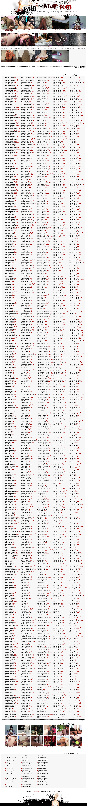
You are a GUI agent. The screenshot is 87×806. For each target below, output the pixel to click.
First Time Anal (26, 655)
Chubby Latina (25, 244)
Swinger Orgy (73, 383)
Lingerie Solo (41, 695)
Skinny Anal (72, 197)
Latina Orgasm (41, 553)
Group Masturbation (43, 189)
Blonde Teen (8, 692)
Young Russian (73, 710)
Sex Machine (72, 139)
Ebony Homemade (25, 528)
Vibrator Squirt (74, 576)
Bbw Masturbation (10, 418)
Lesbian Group (41, 611)
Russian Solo (73, 98)
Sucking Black (73, 365)
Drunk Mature (25, 498)
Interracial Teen (42, 386)
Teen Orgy (72, 459)
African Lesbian (10, 91)
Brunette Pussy (25, 147)
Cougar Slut (24, 326)
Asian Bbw (8, 297)
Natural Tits (57, 327)
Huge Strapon (41, 338)
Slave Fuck (72, 230)
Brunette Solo (25, 150)
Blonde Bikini (9, 649)
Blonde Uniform (9, 694)
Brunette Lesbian (26, 138)
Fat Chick (24, 592)
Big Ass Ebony (9, 495)
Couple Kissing (25, 334)
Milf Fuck (56, 221)
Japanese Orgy (41, 463)
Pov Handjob (56, 515)
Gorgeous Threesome (43, 157)
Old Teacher (56, 378)
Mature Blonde (57, 90)
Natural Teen (57, 326)
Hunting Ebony (42, 765)
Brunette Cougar (26, 125)
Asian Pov (8, 350)
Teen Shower (72, 472)
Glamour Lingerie (42, 139)
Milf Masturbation (58, 228)
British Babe (25, 88)
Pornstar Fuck (57, 495)
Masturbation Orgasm (43, 714)
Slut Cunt (72, 240)
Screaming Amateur (74, 112)
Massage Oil (40, 708)
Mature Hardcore (58, 127)
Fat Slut (23, 604)
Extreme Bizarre (26, 561)
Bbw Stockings (9, 436)
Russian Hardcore (74, 79)
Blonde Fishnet (9, 663)
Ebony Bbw (24, 510)
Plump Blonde (57, 467)
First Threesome (26, 654)
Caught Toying (25, 205)
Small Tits (72, 246)
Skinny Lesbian (73, 214)
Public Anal (56, 553)
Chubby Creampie (26, 241)
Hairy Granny (41, 209)
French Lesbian (25, 697)
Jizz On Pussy (41, 491)
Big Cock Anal (9, 515)
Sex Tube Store (27, 768)
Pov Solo (55, 523)
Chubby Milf (24, 249)
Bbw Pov (7, 429)
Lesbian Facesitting (43, 598)
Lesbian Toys (41, 679)
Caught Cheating (26, 200)
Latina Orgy (40, 555)
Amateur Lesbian (10, 152)
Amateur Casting (10, 111)
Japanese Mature (42, 455)
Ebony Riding (25, 542)
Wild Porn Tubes (11, 778)
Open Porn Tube (43, 784)
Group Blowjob (41, 185)
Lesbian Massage (42, 620)
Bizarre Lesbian (10, 571)
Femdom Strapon (25, 624)
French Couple (25, 691)
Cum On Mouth (25, 380)
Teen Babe (72, 405)
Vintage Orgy (73, 603)
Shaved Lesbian (73, 170)
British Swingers (26, 104)
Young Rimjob (73, 708)
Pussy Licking (57, 581)
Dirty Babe (24, 455)
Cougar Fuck (24, 322)
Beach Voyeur (9, 455)
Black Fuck (8, 595)
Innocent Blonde (42, 348)
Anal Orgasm (8, 256)
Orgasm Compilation (59, 389)
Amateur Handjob (10, 146)
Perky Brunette (57, 447)
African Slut (9, 93)
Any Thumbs (9, 786)
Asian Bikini (9, 302)
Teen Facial (72, 432)
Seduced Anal (73, 125)
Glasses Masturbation (43, 147)
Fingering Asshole (26, 636)
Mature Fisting (57, 115)
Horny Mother (41, 299)
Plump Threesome (58, 480)
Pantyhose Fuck (57, 428)
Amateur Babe (9, 103)
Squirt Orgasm (73, 316)
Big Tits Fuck (9, 552)
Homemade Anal (41, 257)
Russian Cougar (57, 710)
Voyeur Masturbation (75, 614)
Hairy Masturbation (43, 216)
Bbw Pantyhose (9, 426)
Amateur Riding (9, 170)
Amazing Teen (9, 216)
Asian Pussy (8, 351)
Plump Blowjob (57, 469)
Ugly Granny (72, 541)
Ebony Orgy (24, 541)
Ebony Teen (24, 546)
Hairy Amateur (41, 193)
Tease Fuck (72, 401)
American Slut (9, 232)
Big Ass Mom (8, 503)
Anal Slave (8, 267)
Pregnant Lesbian (58, 536)
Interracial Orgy (42, 381)
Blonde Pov (8, 683)
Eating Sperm (25, 504)
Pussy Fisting (57, 574)
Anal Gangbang (9, 252)
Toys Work (72, 538)
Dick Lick (24, 445)
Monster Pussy (57, 300)
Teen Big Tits (73, 412)
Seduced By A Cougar (75, 127)
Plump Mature (57, 474)
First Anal (24, 643)
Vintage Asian (73, 579)
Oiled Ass (56, 365)
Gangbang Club (25, 718)
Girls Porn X (42, 776)
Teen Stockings (73, 480)
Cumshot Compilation (27, 394)
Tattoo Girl (72, 389)
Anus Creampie (9, 278)
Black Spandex (9, 622)
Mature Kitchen (57, 131)
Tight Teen (72, 525)
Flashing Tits (25, 671)
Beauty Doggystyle (10, 459)
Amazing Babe (9, 200)
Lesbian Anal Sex (42, 577)
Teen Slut (72, 474)
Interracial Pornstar (43, 385)
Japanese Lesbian (42, 450)
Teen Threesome (73, 488)
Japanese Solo (41, 472)
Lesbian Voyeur (41, 683)
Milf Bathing (57, 201)
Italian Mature (41, 402)
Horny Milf (40, 295)
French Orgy (24, 705)
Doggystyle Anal (26, 477)
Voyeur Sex (72, 617)
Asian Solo (8, 356)
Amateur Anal (9, 98)
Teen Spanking (73, 477)
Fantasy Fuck (25, 579)
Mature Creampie (58, 101)
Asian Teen (8, 361)
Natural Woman (57, 329)
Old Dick (55, 367)
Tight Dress (72, 515)
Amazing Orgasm (9, 214)
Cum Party (24, 386)
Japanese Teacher (42, 477)
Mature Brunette (58, 95)
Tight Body (72, 514)
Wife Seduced (73, 652)
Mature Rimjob (57, 160)
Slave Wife (72, 233)
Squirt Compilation (75, 315)
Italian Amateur (42, 389)
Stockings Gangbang (75, 335)
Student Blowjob (74, 350)
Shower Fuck (72, 182)
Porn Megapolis (43, 773)
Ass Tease (8, 373)
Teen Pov (71, 467)
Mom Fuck (55, 275)
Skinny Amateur (73, 195)
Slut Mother (72, 241)
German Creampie (42, 95)
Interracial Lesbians (43, 375)
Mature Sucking (57, 178)
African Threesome (10, 96)
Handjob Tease (41, 228)
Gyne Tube (25, 759)
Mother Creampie (58, 308)
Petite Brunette (58, 453)
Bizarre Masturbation (11, 573)
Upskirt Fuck (73, 565)
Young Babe (72, 687)
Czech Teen (24, 434)
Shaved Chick (73, 162)
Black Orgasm (9, 608)
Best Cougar (8, 475)
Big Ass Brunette (10, 491)
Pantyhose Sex (57, 431)
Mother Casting (57, 307)
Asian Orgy (8, 345)
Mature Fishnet (57, 114)
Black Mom (8, 604)
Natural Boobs (57, 319)
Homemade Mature (42, 267)
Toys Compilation (74, 536)
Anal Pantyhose (9, 260)
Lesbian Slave (41, 657)
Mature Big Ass (57, 84)
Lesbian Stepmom (42, 665)
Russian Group (73, 77)
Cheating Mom (25, 228)
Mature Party (57, 152)
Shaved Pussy (73, 174)
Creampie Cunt (25, 356)
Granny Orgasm (41, 174)
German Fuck (40, 99)
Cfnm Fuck (24, 209)
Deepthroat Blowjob (27, 439)
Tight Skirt (72, 523)
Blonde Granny (9, 668)
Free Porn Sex (42, 781)
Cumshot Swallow (26, 396)
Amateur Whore (9, 193)
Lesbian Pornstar (42, 644)
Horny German (41, 289)
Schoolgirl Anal (74, 107)
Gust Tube (25, 757)
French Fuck (24, 694)
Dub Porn (76, 735)
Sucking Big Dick (74, 364)
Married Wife (41, 705)
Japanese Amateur (42, 413)
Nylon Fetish (57, 345)
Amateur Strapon (10, 179)
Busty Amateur (25, 166)
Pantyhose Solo (57, 432)
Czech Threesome (26, 436)
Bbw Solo (7, 432)
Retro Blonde (57, 657)
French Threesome (26, 710)
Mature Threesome (58, 187)
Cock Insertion (25, 297)
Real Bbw (55, 592)
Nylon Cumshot (57, 342)
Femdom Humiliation (27, 619)
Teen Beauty (72, 410)
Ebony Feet (24, 523)
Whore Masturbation (75, 636)
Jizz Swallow (41, 495)
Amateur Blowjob (10, 107)
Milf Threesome (57, 254)
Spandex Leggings (74, 294)
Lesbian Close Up (42, 590)
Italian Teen (41, 410)
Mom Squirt (56, 286)
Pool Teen (56, 485)
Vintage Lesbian (74, 593)
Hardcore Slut (41, 244)
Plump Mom (56, 477)
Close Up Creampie (26, 284)
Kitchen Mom (40, 517)
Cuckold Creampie (26, 364)
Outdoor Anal (57, 399)
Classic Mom (24, 268)
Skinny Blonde (73, 203)
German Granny (41, 103)
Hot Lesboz (41, 772)
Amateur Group (9, 144)
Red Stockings (57, 620)
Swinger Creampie (74, 381)
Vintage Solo (73, 606)
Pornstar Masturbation (60, 498)
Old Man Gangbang (58, 375)
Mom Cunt (55, 270)
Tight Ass (72, 512)
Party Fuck (56, 436)
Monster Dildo (57, 297)
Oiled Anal (56, 364)
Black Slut (8, 619)
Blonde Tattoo (9, 691)
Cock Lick (24, 299)
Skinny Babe (72, 200)
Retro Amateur (57, 651)
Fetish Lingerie (26, 630)
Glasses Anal (41, 141)
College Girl (25, 310)
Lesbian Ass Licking (43, 579)
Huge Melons (40, 334)
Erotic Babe (24, 549)
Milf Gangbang (57, 222)
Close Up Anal (25, 281)
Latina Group (41, 544)
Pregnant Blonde (58, 530)
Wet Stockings (73, 627)
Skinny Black (73, 201)
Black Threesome (10, 632)
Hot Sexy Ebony (43, 762)
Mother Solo (56, 316)
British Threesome (26, 107)
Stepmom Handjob (74, 327)
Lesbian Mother (41, 628)
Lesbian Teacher (42, 673)
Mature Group (57, 123)
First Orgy (24, 652)
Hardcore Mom (41, 240)
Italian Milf (41, 404)
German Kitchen (41, 104)
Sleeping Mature (74, 235)
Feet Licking (25, 609)
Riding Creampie (58, 686)
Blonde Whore (9, 695)
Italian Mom (40, 405)
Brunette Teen (25, 155)
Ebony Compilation (26, 517)
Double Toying (25, 493)
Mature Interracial (59, 128)
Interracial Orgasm (43, 380)
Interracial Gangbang (43, 372)
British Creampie (26, 91)
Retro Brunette (57, 660)
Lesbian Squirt (41, 663)
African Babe (9, 87)
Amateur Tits (9, 192)
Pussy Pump (56, 585)
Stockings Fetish (74, 332)
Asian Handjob (9, 326)
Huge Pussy (40, 337)
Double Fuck (24, 490)
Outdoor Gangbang (58, 405)
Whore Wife (72, 644)
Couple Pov (24, 337)
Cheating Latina (26, 225)
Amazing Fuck (9, 208)
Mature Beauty (57, 82)
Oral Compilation (58, 380)
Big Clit (7, 510)
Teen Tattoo (72, 487)
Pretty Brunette (58, 544)
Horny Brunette (41, 281)
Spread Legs (72, 308)
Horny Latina (41, 292)
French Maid (24, 698)
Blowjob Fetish (9, 698)
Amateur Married (10, 154)
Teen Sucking (73, 483)
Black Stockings (10, 625)
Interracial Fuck (42, 370)
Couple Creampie (26, 330)
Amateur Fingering (10, 138)
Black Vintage (9, 635)
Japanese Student (42, 475)
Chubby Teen (24, 257)
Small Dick (72, 243)
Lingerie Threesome (43, 698)
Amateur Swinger (10, 185)
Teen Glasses (73, 445)
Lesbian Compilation (43, 592)
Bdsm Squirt (8, 447)
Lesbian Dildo (41, 595)
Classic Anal (25, 260)
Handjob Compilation (43, 225)
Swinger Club (73, 378)
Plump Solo (56, 479)
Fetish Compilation (27, 625)
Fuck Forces (50, 746)
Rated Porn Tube (27, 765)
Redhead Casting (58, 628)
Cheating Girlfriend (27, 221)
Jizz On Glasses (42, 490)
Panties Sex (56, 423)
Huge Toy (39, 342)
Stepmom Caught (73, 322)
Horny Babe (40, 273)
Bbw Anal (7, 397)
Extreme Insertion (26, 568)
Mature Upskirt (57, 192)
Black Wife (8, 638)
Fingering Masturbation (28, 638)
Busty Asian (24, 170)
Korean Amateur (41, 520)
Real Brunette (57, 595)
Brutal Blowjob (25, 162)
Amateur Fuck (9, 141)
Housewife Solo (41, 318)
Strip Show (72, 346)
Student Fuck (73, 351)
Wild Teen (72, 679)
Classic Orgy (25, 270)
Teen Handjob (73, 448)
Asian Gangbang (9, 324)
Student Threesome (74, 356)
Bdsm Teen (8, 448)
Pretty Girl (56, 547)
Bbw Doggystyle (9, 405)
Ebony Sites (42, 760)
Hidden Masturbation (43, 249)
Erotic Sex (24, 553)
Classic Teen (25, 271)
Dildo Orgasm (25, 447)
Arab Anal (8, 281)
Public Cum (56, 557)
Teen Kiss (72, 452)
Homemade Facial (42, 260)
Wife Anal (72, 646)
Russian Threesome (74, 104)
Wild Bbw (71, 660)
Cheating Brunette (26, 216)
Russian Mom (72, 87)
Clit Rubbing (25, 278)
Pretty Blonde (57, 542)
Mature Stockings (58, 174)
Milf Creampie (57, 211)
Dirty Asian (24, 453)
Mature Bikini (57, 88)
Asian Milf (8, 338)
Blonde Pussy (9, 684)
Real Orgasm (56, 611)
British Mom (24, 101)
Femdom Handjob (25, 617)
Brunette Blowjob (26, 120)
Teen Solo (72, 475)
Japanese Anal (41, 415)
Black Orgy (8, 609)
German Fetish (41, 98)
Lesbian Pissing (42, 641)
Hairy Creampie (41, 206)
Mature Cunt (56, 103)
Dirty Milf (24, 466)
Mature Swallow (57, 179)
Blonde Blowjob (9, 651)
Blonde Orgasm (9, 679)
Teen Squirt (72, 479)
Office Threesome (58, 362)
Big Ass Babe (9, 487)
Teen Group (72, 447)
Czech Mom (24, 429)
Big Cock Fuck (9, 523)
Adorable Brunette (10, 80)
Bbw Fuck (7, 410)
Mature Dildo (57, 104)
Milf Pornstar (57, 235)
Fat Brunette (25, 589)
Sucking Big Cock (74, 362)
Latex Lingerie (41, 530)
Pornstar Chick (57, 491)
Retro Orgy (56, 676)
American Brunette (10, 221)
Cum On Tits (24, 383)
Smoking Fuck (73, 259)
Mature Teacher (57, 185)
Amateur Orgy (9, 163)
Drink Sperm (24, 495)
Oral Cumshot (57, 385)
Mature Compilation (59, 99)
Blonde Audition (10, 643)
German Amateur (41, 80)
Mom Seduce (56, 281)
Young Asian (72, 686)
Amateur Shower (9, 173)
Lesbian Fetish (41, 603)
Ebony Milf (24, 536)
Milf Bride (56, 208)
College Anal (25, 307)
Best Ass (7, 471)
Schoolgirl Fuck (74, 111)
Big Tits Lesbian (10, 555)
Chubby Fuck (24, 243)
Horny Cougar (41, 284)
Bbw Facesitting (10, 407)
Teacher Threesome (74, 399)
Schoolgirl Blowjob (75, 109)
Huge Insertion (41, 332)
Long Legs (40, 702)
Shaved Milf (72, 173)
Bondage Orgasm (9, 705)
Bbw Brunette (9, 401)
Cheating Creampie (26, 217)
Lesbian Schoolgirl (43, 652)
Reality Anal (57, 616)
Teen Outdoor (73, 461)
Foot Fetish (24, 673)
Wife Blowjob (73, 647)
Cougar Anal (24, 318)
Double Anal (24, 482)
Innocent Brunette (42, 350)
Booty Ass (8, 708)
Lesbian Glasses (42, 609)
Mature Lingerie (58, 136)
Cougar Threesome (26, 327)
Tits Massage (73, 530)
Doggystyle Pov (25, 480)
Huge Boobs (40, 321)
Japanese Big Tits (42, 424)
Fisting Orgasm (25, 670)
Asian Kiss (8, 330)
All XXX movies (24, 735)
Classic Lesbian (26, 267)
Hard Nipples (41, 233)
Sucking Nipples (74, 372)
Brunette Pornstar (26, 144)
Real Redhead (57, 614)
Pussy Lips (56, 582)
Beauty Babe (8, 456)
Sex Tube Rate (26, 767)
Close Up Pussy (25, 294)
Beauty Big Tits (10, 458)
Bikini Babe (8, 561)
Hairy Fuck (40, 208)
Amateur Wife (9, 195)
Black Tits (8, 633)
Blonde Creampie (10, 657)
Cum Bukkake (24, 367)
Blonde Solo (8, 687)
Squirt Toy (72, 318)
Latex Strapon (41, 531)
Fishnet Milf (25, 665)
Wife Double (72, 649)
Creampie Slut (25, 361)
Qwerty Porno (76, 746)
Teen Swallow (73, 485)
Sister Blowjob (73, 192)
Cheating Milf (25, 227)
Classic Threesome (26, 273)
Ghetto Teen (40, 125)
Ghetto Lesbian (41, 122)
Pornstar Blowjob (58, 490)
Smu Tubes (25, 770)
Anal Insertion (9, 254)
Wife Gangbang (73, 651)
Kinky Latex (40, 503)
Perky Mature (57, 448)
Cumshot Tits (25, 397)
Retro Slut (56, 678)
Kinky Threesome (42, 509)
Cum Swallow (24, 389)
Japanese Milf (41, 456)
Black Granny (9, 597)
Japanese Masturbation (44, 453)
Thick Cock (72, 501)
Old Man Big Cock (58, 370)
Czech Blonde (25, 418)
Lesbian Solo (41, 660)
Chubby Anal (24, 235)
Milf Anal (56, 198)
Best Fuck (8, 479)
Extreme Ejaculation (27, 565)
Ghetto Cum (40, 120)
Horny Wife (40, 307)
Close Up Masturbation (28, 291)
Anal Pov (7, 265)
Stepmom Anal (73, 319)
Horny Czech (40, 286)
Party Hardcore (57, 439)
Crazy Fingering (26, 345)
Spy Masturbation (74, 311)
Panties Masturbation (59, 420)
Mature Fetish (57, 112)
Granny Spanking (42, 179)
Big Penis (8, 544)
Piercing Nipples (58, 459)
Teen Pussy (72, 469)
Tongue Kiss (72, 533)
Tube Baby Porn (27, 772)
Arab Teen (8, 289)
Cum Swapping (25, 391)
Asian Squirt (9, 358)
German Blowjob (41, 88)
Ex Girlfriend (25, 555)
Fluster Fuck (11, 746)
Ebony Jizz (24, 530)
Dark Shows (25, 780)
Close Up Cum (25, 286)
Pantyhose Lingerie (59, 429)
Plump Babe (56, 466)
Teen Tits (72, 490)
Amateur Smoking (10, 174)
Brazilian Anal (9, 716)
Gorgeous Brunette (42, 152)
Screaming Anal (73, 114)
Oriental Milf (57, 397)
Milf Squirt (56, 244)
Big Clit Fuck (9, 512)
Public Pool (56, 566)
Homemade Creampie (42, 259)
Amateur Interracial (11, 149)
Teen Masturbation (74, 455)
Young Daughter (73, 702)
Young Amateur (73, 683)
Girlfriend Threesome (43, 136)
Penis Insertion (58, 442)
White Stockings (74, 632)
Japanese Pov (41, 467)
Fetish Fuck (24, 627)
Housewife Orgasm (42, 316)
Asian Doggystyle (10, 313)
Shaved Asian (73, 150)
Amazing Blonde (9, 203)
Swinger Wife (73, 386)
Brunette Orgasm (26, 142)
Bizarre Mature (9, 574)
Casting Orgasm (25, 198)
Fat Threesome (25, 608)
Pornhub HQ (37, 746)
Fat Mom (23, 601)
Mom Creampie (57, 268)
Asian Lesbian (9, 332)
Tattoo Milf (72, 391)
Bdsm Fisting (9, 444)
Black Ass (8, 581)
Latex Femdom (41, 526)
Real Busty (56, 597)
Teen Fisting (73, 440)
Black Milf (8, 603)
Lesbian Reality (42, 649)
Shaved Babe (72, 152)
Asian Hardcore (9, 327)
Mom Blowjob (56, 264)
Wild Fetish (72, 667)
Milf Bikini (56, 205)
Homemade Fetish (42, 262)
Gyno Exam (40, 192)
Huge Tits (40, 340)
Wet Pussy (72, 625)
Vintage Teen (73, 608)
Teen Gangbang (73, 444)
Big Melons (8, 539)
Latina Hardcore (42, 546)
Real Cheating (57, 600)
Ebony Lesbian (25, 531)
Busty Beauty (25, 173)
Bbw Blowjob (8, 399)
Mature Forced (57, 119)
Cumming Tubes (42, 770)
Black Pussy (8, 616)
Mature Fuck (56, 120)
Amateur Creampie (10, 122)
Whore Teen (72, 641)
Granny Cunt (40, 163)
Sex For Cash (73, 136)
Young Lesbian (73, 706)
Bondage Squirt (9, 706)
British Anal (25, 87)
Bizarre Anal (9, 566)
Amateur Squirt (9, 178)
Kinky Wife (40, 510)
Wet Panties (72, 624)
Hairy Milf (40, 219)
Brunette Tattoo (26, 154)
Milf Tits (56, 256)
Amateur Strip (9, 181)
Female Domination (26, 612)
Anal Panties (9, 259)
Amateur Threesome (10, 190)
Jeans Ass (40, 483)
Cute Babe (24, 401)
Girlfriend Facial (42, 133)
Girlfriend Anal (42, 128)
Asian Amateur (9, 291)
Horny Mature (41, 294)
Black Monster (9, 606)
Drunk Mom (24, 501)
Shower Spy (72, 187)
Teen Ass (71, 404)
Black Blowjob (9, 587)
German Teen (40, 115)
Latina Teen (40, 565)
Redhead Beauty (57, 625)
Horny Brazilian (42, 278)
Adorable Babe (9, 77)
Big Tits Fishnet (10, 550)
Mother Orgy (56, 315)
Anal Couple (8, 240)
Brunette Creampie (26, 127)
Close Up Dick (25, 287)
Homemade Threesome (43, 271)
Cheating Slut (25, 230)
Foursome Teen (25, 681)
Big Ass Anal (9, 483)
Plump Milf (56, 475)
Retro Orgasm (57, 675)
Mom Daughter (57, 271)
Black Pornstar (9, 612)
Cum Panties (24, 385)
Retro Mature (57, 670)
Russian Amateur (58, 698)
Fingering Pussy (26, 641)
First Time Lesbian (27, 659)
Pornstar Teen (57, 507)
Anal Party (8, 262)
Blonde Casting (9, 652)
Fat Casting (24, 590)
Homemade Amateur (42, 256)
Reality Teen (57, 617)
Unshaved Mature (74, 561)
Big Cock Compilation (11, 518)
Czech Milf (24, 428)
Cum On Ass (24, 377)
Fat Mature (24, 598)
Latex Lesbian (41, 528)
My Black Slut (42, 767)
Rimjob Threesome (58, 695)
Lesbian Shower (41, 655)
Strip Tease (72, 348)
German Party (41, 112)
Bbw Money (8, 421)
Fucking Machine (26, 714)
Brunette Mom (25, 141)
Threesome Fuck (73, 506)
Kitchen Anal (41, 514)
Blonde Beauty (9, 646)
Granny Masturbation (43, 173)
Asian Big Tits (9, 300)
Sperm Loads (72, 305)
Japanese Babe (41, 418)
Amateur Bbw (8, 104)
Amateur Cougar (9, 119)
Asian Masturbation (11, 335)
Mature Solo (56, 171)
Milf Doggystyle (58, 214)
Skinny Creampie (74, 208)
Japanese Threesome (43, 480)
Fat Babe (23, 585)
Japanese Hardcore (42, 444)
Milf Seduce (56, 240)
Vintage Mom (72, 600)
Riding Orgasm (57, 692)
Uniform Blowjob (74, 552)
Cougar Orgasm (25, 324)
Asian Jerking (9, 329)
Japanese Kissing (42, 448)
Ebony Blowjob (25, 512)
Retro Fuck (56, 663)
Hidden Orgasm (41, 251)
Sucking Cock (73, 367)
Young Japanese (73, 703)
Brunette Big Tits (26, 117)
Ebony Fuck (24, 525)
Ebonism (24, 781)
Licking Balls (41, 691)
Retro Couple (57, 662)
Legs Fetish (40, 573)
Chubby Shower (25, 254)
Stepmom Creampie (74, 324)
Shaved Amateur (73, 147)
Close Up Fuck (25, 289)
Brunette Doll (25, 130)
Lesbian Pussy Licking (44, 647)
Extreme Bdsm (25, 560)
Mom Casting (56, 265)
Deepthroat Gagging (27, 444)
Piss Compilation (58, 461)
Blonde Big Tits (10, 647)
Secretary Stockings (75, 123)
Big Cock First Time (11, 522)
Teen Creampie (73, 421)
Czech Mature (25, 426)
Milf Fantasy (57, 217)
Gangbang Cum (41, 79)
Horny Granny (41, 291)
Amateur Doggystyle (11, 131)
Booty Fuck (8, 710)
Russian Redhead (74, 95)
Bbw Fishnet (8, 409)
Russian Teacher (74, 101)
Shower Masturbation (75, 184)
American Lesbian (10, 225)
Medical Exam (57, 195)
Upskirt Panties (74, 568)
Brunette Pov (25, 146)
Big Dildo (8, 538)
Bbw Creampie (9, 404)
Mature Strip (57, 176)
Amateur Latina (9, 150)
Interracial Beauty (43, 358)
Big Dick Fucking (10, 534)
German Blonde (41, 87)
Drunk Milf (24, 499)
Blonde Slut (8, 686)
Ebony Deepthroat (26, 520)
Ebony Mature (25, 534)
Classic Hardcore (26, 265)
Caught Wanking (25, 206)
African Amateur (10, 85)
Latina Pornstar (42, 557)
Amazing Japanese (10, 209)
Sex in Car (72, 144)
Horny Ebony (40, 287)
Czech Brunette (25, 420)
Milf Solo (56, 241)
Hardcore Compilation (43, 236)
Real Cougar (56, 603)
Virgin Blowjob (73, 611)
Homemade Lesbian (42, 265)
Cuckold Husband (26, 365)
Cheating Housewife (27, 222)
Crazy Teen (24, 351)
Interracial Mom (42, 378)
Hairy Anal (40, 195)
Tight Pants (72, 520)
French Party (25, 706)
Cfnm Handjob (25, 211)
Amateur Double (9, 133)
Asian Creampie (9, 308)
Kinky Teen (40, 507)
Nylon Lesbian (57, 348)
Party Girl (56, 437)
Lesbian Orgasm (41, 633)
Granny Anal (40, 158)
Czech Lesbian (25, 424)
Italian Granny (41, 399)
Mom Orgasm (56, 279)
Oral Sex (55, 388)
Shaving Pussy (73, 181)
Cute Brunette (25, 404)
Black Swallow (9, 627)
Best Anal (8, 469)
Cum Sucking (24, 388)
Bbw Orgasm (8, 423)
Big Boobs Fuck (9, 509)
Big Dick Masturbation (12, 536)
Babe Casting (9, 383)
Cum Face (23, 372)
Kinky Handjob (41, 501)
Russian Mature (73, 84)
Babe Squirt (8, 389)
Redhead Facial (57, 633)
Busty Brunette (25, 176)
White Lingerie (73, 630)
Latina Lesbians (42, 547)
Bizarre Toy (8, 577)
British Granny (25, 95)
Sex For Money (73, 138)
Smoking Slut (73, 267)
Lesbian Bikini (41, 587)
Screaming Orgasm (74, 117)
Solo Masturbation (74, 279)
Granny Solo (40, 178)
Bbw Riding (8, 431)
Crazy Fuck (24, 346)
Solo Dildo (72, 273)
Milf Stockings (57, 246)
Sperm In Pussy (73, 302)
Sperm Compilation (74, 299)
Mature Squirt (57, 173)
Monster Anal (57, 291)
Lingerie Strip (41, 697)
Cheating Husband (26, 224)
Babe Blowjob (9, 381)
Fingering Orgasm (26, 640)
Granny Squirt (41, 181)
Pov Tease (56, 525)
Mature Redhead (57, 157)
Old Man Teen (57, 377)
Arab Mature (8, 286)
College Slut (25, 313)
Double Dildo (25, 485)
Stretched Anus (73, 345)
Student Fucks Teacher (76, 353)
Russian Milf (73, 85)
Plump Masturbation (59, 472)
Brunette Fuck (25, 133)
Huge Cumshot (41, 326)
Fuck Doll (24, 711)
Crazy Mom (24, 350)
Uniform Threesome (74, 560)
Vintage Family (73, 587)
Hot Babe (39, 308)
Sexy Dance (72, 146)
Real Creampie (57, 606)
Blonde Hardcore (10, 670)
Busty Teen (24, 192)
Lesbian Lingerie (42, 617)
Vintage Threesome (74, 609)
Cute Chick (24, 405)
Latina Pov (40, 558)
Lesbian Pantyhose (42, 638)
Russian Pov (72, 93)
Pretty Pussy (57, 550)
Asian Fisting (9, 319)
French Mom (24, 703)
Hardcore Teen (41, 246)
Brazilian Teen (25, 84)
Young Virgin (73, 718)
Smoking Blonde (73, 252)
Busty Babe (24, 171)
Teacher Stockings (74, 397)
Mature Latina (57, 133)
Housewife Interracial (44, 315)
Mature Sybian (57, 182)
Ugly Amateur (73, 539)
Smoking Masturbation (75, 262)
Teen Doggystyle (74, 429)
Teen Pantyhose (73, 463)
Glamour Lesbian (42, 138)
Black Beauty (9, 585)
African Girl (9, 90)
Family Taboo (25, 576)
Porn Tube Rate (27, 762)
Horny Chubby (41, 283)
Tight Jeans (72, 517)
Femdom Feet (24, 614)
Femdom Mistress (26, 620)
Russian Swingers (74, 99)
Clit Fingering (25, 275)
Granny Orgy (40, 176)
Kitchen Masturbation (43, 515)
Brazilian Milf (25, 82)
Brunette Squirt (26, 152)
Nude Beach (56, 330)
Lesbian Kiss (41, 614)
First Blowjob (25, 644)
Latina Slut (40, 560)
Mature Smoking (57, 170)
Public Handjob (57, 563)
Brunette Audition (26, 111)
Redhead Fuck (57, 635)
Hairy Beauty (41, 200)
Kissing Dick (41, 512)
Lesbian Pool (41, 643)
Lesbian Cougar (41, 593)
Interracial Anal (42, 354)
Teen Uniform (73, 493)
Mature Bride (57, 93)
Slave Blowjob (73, 228)
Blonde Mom (8, 678)
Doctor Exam (24, 475)
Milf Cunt (56, 213)
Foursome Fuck (25, 679)
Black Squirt (9, 624)
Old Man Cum (56, 373)
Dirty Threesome (26, 474)
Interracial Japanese (43, 373)
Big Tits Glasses (10, 553)
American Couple (10, 222)
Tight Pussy (72, 522)
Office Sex (56, 361)
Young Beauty (73, 689)
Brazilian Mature (26, 80)
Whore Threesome (74, 643)
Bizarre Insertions (11, 569)
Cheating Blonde (26, 214)
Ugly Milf (72, 546)
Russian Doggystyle (59, 714)
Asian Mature (9, 337)
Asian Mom (8, 340)
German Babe (40, 84)
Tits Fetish (72, 528)
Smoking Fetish (73, 257)
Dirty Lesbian (25, 464)
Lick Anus (40, 687)
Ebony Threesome (26, 547)
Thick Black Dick (74, 499)
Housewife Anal (41, 310)
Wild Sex (71, 676)
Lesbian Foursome (42, 608)
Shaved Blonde (73, 158)
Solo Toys (72, 289)
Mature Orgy (56, 149)
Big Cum (7, 526)
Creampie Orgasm (26, 358)
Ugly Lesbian (73, 542)
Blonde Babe (8, 644)
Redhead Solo (57, 646)
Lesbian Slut (41, 659)
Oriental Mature (58, 396)
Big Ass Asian (9, 485)
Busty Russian (25, 190)
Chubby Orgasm (25, 251)
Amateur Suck (9, 182)
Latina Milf (40, 550)
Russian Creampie (58, 713)
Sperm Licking (73, 303)
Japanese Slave (41, 469)
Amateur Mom (8, 157)
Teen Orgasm (72, 458)
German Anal (40, 82)
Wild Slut (72, 678)
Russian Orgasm (73, 91)
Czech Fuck (24, 423)
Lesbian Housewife (42, 612)
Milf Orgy (56, 232)
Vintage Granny (73, 590)
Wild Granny (72, 668)
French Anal (24, 684)
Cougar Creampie (26, 321)
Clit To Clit (25, 279)
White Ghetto (73, 628)
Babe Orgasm (8, 388)
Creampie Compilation (27, 354)
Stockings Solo (73, 338)
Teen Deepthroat (74, 426)
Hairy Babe (40, 198)
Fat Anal (23, 582)
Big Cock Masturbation (12, 525)
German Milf (40, 109)
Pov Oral (55, 518)
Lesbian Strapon (42, 668)
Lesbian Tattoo (41, 671)
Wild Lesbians (73, 670)
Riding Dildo (57, 689)
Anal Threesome (9, 273)
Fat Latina (24, 595)
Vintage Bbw (72, 582)
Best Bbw (7, 472)
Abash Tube (9, 783)
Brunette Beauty (26, 115)
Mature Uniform (57, 190)
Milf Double (56, 216)
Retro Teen (56, 681)
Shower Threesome (74, 189)
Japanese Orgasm (42, 461)
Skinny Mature (73, 217)
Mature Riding (57, 158)
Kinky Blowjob (41, 499)
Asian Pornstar (9, 348)
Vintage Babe (73, 581)
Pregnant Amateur (58, 528)
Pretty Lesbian (57, 549)
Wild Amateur (73, 657)
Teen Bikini (72, 413)
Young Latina (73, 705)
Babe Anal (8, 380)
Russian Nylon (73, 90)
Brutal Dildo (25, 163)
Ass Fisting (8, 369)
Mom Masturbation (58, 278)
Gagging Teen (25, 716)
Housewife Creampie (43, 311)
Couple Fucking (25, 332)
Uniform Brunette (74, 553)
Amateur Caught (9, 112)
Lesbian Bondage (42, 589)
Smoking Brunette (74, 256)
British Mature (25, 98)
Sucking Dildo (73, 370)
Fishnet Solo (25, 667)
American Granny (10, 224)
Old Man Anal (57, 369)
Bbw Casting (8, 402)
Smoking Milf (73, 264)
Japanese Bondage (42, 428)
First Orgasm (25, 651)
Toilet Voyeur (73, 531)
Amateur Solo (9, 176)
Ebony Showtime (43, 759)
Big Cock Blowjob (10, 517)
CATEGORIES (28, 72)
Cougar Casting (25, 319)
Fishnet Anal (25, 662)
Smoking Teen (73, 268)
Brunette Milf (25, 139)
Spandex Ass (72, 292)
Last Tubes (24, 746)
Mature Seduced (57, 163)
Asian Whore (8, 364)
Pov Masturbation (58, 517)
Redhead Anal (57, 622)
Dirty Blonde (25, 456)
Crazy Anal (24, 340)
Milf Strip (56, 248)
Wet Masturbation (74, 620)
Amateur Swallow (10, 184)
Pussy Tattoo (57, 589)
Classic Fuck (25, 262)
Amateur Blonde (9, 106)
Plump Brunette (57, 471)
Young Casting (73, 695)
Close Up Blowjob (26, 283)
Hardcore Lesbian (42, 238)
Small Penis (72, 244)
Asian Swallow (9, 359)
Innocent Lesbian (42, 351)
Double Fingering (26, 487)
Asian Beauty (9, 299)
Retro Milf (56, 671)
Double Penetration (27, 491)
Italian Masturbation (43, 401)
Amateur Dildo (9, 130)
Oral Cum (55, 383)
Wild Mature (72, 671)
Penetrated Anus (58, 440)
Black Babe (8, 582)
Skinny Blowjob (73, 205)
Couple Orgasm (25, 335)
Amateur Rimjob (9, 171)
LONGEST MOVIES (51, 72)
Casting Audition (26, 195)
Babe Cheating (9, 385)
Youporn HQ (9, 781)
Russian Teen (73, 103)
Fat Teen (23, 606)
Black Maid (8, 600)
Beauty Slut (8, 467)
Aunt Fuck (8, 377)
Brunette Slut (25, 149)
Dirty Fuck (24, 461)
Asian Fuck (8, 322)
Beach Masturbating (11, 452)
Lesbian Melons (41, 624)
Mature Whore (57, 193)
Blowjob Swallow (10, 700)
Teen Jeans (72, 450)
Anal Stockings (9, 268)
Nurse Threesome (58, 337)
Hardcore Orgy (41, 243)
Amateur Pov (8, 166)
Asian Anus (8, 294)
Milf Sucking (57, 249)
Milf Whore (56, 259)
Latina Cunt (40, 539)
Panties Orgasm (57, 421)
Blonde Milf (8, 676)
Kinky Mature (41, 506)
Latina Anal (40, 533)
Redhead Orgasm (57, 641)
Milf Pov (55, 236)
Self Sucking (73, 134)
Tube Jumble (10, 775)
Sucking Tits (73, 373)
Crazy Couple (25, 342)
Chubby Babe (24, 236)
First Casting (25, 646)
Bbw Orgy (7, 424)
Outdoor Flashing (58, 402)
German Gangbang (42, 101)
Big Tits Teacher (10, 558)
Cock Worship (25, 303)
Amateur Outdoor (10, 165)
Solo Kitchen (73, 278)
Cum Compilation (26, 369)
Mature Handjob (57, 125)
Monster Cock (57, 292)
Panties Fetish (57, 418)
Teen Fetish (72, 436)
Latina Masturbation (43, 549)
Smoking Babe (73, 249)
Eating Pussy (25, 503)
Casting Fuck (25, 197)
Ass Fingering (9, 367)
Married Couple (41, 703)
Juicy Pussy (40, 496)
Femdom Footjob (25, 616)
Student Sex (72, 354)
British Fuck (25, 93)
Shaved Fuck (72, 165)
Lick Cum (39, 689)
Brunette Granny (26, 134)
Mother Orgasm (57, 313)
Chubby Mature (25, 248)
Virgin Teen (72, 612)
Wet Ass (71, 619)
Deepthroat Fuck (26, 442)
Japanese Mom (41, 458)
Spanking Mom (73, 295)
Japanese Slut (41, 471)
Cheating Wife (25, 232)
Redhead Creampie (58, 632)
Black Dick (8, 593)
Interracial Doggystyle (44, 367)
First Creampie (25, 647)
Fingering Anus (25, 635)
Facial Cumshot (25, 571)
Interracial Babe (42, 356)
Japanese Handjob (42, 442)
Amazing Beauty (9, 201)
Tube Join (37, 735)
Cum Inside (24, 375)
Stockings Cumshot (74, 330)
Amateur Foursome (10, 139)
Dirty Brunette (25, 458)
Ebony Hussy (42, 757)
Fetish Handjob (25, 628)
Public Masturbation (59, 565)
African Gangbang (10, 88)
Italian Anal (41, 391)
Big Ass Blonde (9, 490)
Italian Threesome (42, 412)
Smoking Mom (72, 265)
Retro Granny (57, 665)
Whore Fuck (72, 635)
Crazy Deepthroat (26, 343)
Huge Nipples (41, 335)
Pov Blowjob (56, 510)
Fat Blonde (24, 587)
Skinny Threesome (74, 227)
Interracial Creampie (43, 362)
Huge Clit (40, 322)
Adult (8, 784)
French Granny (25, 695)
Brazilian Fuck (9, 718)
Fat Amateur (24, 581)
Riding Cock (56, 684)
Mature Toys (56, 189)
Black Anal (8, 579)
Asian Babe (8, 295)
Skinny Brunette (74, 206)
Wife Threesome (73, 655)
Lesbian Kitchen (42, 616)
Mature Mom (56, 141)
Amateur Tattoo (9, 187)
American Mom (9, 230)
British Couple (25, 90)
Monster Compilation (59, 294)
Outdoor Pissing (58, 412)
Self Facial (72, 131)
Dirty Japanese (25, 463)
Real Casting (57, 598)
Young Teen (72, 714)
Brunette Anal (25, 109)
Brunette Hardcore (26, 136)
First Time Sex (25, 660)
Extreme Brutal (25, 563)
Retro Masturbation (59, 668)
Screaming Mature (74, 115)
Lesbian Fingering (42, 604)
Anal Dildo (8, 243)
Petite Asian (57, 450)
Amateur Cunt (9, 127)
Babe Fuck (8, 386)
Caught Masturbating (27, 203)
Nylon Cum (56, 340)
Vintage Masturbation (75, 595)
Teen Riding (72, 471)
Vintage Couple (73, 585)
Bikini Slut (8, 565)
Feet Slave (24, 611)
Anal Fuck (8, 251)
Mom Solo (55, 284)
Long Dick (40, 700)
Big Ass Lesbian (10, 499)
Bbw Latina (8, 413)
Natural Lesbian (58, 321)
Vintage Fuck (73, 589)
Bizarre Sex (8, 576)
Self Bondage (73, 130)
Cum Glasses (24, 373)
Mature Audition (58, 79)
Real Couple (56, 604)
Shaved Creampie (74, 163)
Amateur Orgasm (9, 162)
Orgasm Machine (57, 391)
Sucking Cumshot (74, 369)
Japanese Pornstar (42, 466)
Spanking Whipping (74, 297)
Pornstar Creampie (58, 493)
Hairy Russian (41, 222)
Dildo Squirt (25, 450)
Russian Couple (57, 711)
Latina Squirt (41, 563)
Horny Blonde (41, 276)
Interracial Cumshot (43, 364)
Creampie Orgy (25, 359)
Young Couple (73, 698)
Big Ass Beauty (9, 488)
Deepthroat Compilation (28, 440)
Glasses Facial (41, 144)
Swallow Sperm (73, 377)
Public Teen (56, 569)
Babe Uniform (9, 391)
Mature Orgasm (57, 147)
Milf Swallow (57, 251)
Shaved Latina (73, 168)
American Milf (9, 228)
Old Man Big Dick (58, 372)
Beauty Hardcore (10, 463)
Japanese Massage (42, 452)
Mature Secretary (58, 162)
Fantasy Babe (25, 577)
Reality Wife (57, 619)
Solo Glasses (73, 276)
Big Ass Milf (9, 501)
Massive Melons (41, 711)
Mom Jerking (56, 276)
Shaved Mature (73, 171)
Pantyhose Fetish (58, 426)
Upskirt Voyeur (73, 573)
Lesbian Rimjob (41, 651)
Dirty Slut (24, 471)
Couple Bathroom (26, 329)
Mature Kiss (56, 130)
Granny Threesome (42, 182)
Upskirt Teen (73, 571)
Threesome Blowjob (74, 503)
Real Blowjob (57, 593)
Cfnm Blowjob (25, 208)
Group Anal (40, 184)
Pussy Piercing (57, 584)
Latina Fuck (40, 542)
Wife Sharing (73, 654)
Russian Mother (73, 88)
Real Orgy (56, 612)
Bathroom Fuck (9, 394)
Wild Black (72, 662)
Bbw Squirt (8, 434)
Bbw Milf (7, 420)
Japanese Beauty (42, 423)
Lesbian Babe (41, 581)
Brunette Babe (25, 112)
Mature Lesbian (57, 134)
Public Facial (57, 558)
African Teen (9, 95)
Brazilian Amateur (10, 714)
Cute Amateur (25, 399)
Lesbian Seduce (41, 654)
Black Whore (8, 636)
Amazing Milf (9, 213)
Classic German (25, 264)
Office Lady (56, 356)
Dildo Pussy (24, 448)
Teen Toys (72, 491)
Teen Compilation (74, 420)
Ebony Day (25, 783)
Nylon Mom (56, 350)
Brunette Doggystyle (27, 128)
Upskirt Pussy (73, 569)
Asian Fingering (10, 318)
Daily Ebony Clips (28, 778)
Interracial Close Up (43, 361)
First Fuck (24, 649)
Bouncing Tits (9, 711)
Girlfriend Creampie (43, 131)
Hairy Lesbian (41, 214)
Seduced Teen (73, 128)
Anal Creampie (9, 241)
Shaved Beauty (73, 155)
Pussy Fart (56, 573)
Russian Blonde (57, 705)
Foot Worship (25, 675)
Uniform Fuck (73, 555)
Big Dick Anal (9, 528)
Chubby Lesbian (25, 246)
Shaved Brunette (74, 160)
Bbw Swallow (8, 437)
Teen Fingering (73, 437)
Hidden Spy (40, 254)
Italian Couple (41, 396)
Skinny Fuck (72, 209)
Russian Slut (73, 96)
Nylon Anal (56, 338)
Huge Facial (40, 330)
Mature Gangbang (58, 122)
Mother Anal (56, 303)
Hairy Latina (41, 213)
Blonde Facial (9, 662)
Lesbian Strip (41, 670)
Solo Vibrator (73, 291)
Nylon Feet (56, 343)
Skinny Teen (72, 225)
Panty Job (56, 424)
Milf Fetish (56, 219)
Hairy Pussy (40, 221)
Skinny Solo (72, 224)
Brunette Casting (26, 122)
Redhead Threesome (58, 649)
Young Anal (72, 684)
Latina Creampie (42, 538)
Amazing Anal (9, 197)
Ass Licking (8, 372)
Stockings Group (74, 337)
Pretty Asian (57, 539)
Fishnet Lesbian (26, 663)
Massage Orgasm (41, 710)
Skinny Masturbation (75, 216)
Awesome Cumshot (10, 378)
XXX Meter (41, 775)
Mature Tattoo (57, 184)
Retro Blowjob (57, 659)
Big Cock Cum (9, 520)
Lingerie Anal (41, 692)
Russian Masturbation (75, 82)
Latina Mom (40, 552)
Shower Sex (72, 185)
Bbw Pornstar (9, 428)
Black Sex (8, 617)
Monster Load (57, 299)
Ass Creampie (9, 365)
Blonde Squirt (9, 689)
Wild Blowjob (73, 663)
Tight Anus (72, 510)
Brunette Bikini (26, 119)
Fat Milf (23, 600)
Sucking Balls (73, 361)
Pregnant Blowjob (58, 531)
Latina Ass (40, 534)
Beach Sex (8, 453)
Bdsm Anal (8, 442)
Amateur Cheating (10, 114)
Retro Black (56, 655)
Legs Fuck (40, 574)
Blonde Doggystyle (10, 659)
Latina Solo (40, 561)
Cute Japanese (25, 407)
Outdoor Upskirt (58, 415)
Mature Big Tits (58, 87)
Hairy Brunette (41, 203)
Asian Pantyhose (10, 346)
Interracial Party (42, 383)
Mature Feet (56, 111)
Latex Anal (40, 525)
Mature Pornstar (58, 154)
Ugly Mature (72, 544)
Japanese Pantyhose (43, 464)
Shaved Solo (72, 176)
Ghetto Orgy (40, 123)
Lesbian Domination (43, 597)
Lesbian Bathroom (42, 584)
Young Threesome (74, 716)
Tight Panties (73, 518)
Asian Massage (9, 334)
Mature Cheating (58, 98)
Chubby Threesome (26, 259)
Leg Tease (40, 571)
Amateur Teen (9, 189)
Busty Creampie (25, 178)
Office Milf (56, 359)
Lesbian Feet (41, 601)
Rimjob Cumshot (57, 694)
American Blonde (10, 219)
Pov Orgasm (56, 520)
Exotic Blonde (25, 557)
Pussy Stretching (58, 587)
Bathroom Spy (9, 396)
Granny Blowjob (41, 160)
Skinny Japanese (74, 211)
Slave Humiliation (74, 232)
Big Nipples (8, 542)
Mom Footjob (56, 273)
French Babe (24, 686)
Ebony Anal (24, 507)
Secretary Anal (73, 119)
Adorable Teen (9, 84)
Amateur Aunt (9, 101)
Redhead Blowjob (58, 627)
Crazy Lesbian (25, 348)
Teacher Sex (72, 396)
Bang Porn (63, 735)
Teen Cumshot (73, 423)
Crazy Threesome (26, 353)
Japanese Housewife (43, 445)
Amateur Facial (9, 134)
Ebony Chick (24, 515)
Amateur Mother (9, 158)
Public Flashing (58, 561)
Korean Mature (41, 523)
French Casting (25, 689)
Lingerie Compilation (43, 694)
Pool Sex (55, 483)
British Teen (25, 106)
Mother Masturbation (59, 311)
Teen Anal (72, 402)
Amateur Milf (9, 155)
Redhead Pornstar (58, 643)
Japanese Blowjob (42, 426)
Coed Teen (24, 305)
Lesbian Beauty (41, 585)
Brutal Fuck (24, 165)
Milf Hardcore (57, 225)
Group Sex (40, 190)
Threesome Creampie (75, 504)
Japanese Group (41, 440)
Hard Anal (40, 230)
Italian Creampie (42, 397)
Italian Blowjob (42, 393)
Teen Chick (72, 418)
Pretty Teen (56, 552)
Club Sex (23, 295)
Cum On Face (24, 378)
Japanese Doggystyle (43, 436)
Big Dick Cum (9, 533)
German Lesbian (41, 106)
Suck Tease (72, 359)
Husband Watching (42, 346)
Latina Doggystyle (42, 541)
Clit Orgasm (24, 276)
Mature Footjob (57, 117)
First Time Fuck (26, 657)
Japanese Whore (41, 482)
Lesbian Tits (41, 678)
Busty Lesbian (25, 184)
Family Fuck (24, 574)
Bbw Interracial (10, 412)
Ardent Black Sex (27, 773)
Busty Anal (24, 168)
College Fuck (25, 308)
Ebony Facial (25, 522)
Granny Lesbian (41, 171)
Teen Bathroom (73, 409)
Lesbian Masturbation (43, 622)
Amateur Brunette (10, 109)
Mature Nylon (57, 144)
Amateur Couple (9, 120)
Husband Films (41, 343)
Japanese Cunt (41, 434)
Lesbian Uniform (42, 681)
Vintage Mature (73, 597)
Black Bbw (8, 584)
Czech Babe (24, 416)
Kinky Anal (40, 498)
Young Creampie (73, 700)
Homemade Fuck (41, 264)
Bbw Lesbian (8, 415)
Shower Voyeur (73, 190)
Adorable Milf (9, 82)
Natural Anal (57, 318)
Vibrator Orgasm (74, 574)
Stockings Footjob (74, 334)
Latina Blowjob (41, 536)
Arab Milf (8, 287)
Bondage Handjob (10, 703)
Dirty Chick (24, 459)
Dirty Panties (25, 469)
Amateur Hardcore (10, 147)
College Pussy (25, 311)
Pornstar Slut (57, 504)
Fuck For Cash (25, 713)
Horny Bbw (40, 275)
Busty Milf (24, 185)
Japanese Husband (42, 447)
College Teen (25, 315)
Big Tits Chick (9, 549)
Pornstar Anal (57, 487)
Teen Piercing (73, 466)
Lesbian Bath (41, 582)
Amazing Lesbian (10, 211)
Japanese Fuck (41, 437)
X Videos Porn (42, 780)
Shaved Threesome (74, 179)
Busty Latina (25, 182)
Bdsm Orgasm (8, 445)
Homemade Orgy (41, 268)
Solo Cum (71, 271)
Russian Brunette (58, 708)
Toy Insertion (73, 534)
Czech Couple (25, 421)
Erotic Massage (25, 552)
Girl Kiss (40, 127)
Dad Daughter (25, 437)
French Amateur (25, 683)
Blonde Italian (9, 671)
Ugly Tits (72, 549)
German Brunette (42, 90)
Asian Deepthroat (10, 311)
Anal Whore (8, 276)
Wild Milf (72, 673)
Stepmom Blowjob (74, 321)
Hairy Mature (41, 217)
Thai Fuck (72, 498)
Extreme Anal (25, 558)
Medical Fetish (57, 197)
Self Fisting (73, 133)
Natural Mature (57, 322)
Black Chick (8, 590)
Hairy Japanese (41, 211)
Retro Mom (56, 673)
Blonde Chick (9, 654)
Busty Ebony (24, 179)
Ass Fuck (7, 370)
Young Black (72, 691)
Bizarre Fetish (9, 568)
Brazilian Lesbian (26, 79)
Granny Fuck (40, 165)
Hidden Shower (41, 252)
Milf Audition (57, 200)
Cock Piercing (25, 300)
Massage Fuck (41, 706)
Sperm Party (72, 307)
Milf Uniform (57, 257)
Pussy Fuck (56, 577)
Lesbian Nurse (41, 630)
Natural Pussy (57, 324)
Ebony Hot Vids (43, 756)
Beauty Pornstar (10, 466)
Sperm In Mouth (73, 300)
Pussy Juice (56, 579)
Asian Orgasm (9, 343)
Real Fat (55, 609)
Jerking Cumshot (42, 487)
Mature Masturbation (59, 138)
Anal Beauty (8, 235)
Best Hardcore (9, 480)
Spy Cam (71, 310)
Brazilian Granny (26, 77)
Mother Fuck (56, 310)
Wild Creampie (73, 665)
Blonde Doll (8, 660)
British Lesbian (26, 96)
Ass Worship (8, 375)
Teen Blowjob (73, 415)
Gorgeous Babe (41, 149)
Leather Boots (41, 569)
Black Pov (8, 614)
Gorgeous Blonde (42, 150)
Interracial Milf (42, 377)
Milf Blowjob (57, 206)
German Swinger (41, 114)
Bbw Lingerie (9, 416)
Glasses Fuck (41, 146)
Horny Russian (41, 303)
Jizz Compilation (42, 488)
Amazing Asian (9, 198)
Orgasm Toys (56, 393)
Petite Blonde (57, 452)
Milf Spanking (57, 243)
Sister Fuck (72, 193)
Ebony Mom (24, 538)
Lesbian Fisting (42, 606)
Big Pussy (8, 546)
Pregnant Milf (57, 538)
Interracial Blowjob (43, 359)
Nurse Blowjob (57, 334)
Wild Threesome (73, 681)
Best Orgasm (8, 482)
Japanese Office (42, 459)
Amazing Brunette (10, 205)
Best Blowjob (9, 474)
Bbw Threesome (9, 440)
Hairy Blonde (41, 201)
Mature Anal (40, 718)
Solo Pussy (72, 284)
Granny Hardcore (42, 168)
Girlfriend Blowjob (43, 130)
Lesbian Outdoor (42, 636)
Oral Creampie (57, 381)
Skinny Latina (73, 213)
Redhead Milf (57, 640)
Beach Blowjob (9, 450)
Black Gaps (25, 776)
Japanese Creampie (42, 432)
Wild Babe (72, 659)
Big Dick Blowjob (10, 530)
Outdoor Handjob (58, 407)
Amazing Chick (9, 206)
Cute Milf (24, 410)
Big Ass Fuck (9, 496)
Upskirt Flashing (74, 563)
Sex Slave (72, 142)
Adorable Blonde (10, 79)
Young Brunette (73, 694)
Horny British (41, 279)
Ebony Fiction (26, 786)
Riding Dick (56, 687)
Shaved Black (73, 157)
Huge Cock (40, 324)
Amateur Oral (9, 160)
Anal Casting (9, 236)
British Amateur (26, 85)
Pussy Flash (56, 576)
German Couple (41, 93)
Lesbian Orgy (41, 635)
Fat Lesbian (24, 597)
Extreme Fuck (25, 566)
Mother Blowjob (57, 305)
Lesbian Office (41, 632)
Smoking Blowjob (74, 254)
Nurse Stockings (58, 335)
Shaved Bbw (72, 154)
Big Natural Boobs (10, 541)
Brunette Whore (25, 158)
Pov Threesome (57, 526)
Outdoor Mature (57, 410)
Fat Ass (23, 584)
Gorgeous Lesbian (42, 154)
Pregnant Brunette (58, 533)
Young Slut (72, 711)
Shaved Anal (72, 149)
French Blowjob (25, 687)
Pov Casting (56, 512)
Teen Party (72, 464)
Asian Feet (8, 316)
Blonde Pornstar (10, 681)
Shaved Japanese (74, 166)
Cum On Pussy (25, 381)
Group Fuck (40, 187)
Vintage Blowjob (74, 584)
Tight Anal (72, 509)
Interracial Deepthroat (44, 365)
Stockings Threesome (75, 340)
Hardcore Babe (41, 235)
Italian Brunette (42, 394)
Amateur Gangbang (10, 142)
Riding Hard (56, 691)
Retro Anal (56, 652)
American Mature (10, 227)
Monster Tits (57, 302)
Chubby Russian (25, 252)
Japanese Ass (41, 416)
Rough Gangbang (57, 697)
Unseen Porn (10, 776)
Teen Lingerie (73, 453)
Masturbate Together (43, 713)
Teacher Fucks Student (76, 394)
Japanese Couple (42, 431)
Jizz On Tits (41, 493)
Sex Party (72, 141)
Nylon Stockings (58, 351)
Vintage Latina (73, 592)
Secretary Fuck (73, 122)
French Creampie (26, 692)
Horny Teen (40, 305)
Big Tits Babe (9, 547)
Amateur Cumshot (10, 125)
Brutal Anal (24, 160)
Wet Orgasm (72, 622)
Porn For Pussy (43, 778)
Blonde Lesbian (9, 673)
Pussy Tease (56, 590)
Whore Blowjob (73, 633)
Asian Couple (9, 307)
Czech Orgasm (25, 431)
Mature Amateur (41, 716)
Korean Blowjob (41, 522)
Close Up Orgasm (26, 292)
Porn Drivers (63, 746)
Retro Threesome (58, 683)
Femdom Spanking (26, 622)
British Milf (25, 99)
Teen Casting (73, 416)
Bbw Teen (7, 439)
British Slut (25, 103)
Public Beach (57, 555)
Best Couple (8, 477)
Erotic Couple (25, 550)
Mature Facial (57, 109)
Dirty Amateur (25, 452)
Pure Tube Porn (27, 764)
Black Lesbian (9, 598)
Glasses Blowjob (42, 142)
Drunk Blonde (25, 496)
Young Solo (72, 713)
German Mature (41, 107)
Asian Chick (8, 305)
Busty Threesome (26, 193)
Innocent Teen (41, 353)
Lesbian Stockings (42, 667)
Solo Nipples (73, 281)
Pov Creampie (57, 514)
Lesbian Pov (40, 646)
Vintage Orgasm (73, 601)
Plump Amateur (57, 464)
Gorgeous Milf (41, 155)
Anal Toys (8, 275)
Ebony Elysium (26, 784)
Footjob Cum (24, 676)
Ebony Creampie (25, 518)
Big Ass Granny (9, 498)
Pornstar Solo (57, 506)
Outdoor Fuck (57, 404)
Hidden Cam (40, 248)
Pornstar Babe (57, 488)
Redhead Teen (57, 647)
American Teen (9, 233)
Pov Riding (56, 522)
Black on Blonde (10, 640)
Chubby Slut (24, 256)
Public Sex (56, 568)
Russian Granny (57, 718)
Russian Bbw (56, 703)
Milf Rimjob (56, 238)
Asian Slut (8, 354)
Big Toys (7, 560)
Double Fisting (25, 488)
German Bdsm (40, 85)
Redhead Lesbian (58, 636)
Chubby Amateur (25, 233)
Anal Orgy (8, 257)
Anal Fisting (9, 248)
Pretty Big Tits (58, 541)
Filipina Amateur (26, 632)
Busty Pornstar (25, 189)
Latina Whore (41, 568)
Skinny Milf (72, 219)
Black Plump (8, 611)
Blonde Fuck (8, 665)
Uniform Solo (73, 558)
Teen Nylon (72, 456)
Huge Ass (39, 319)
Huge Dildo (40, 327)
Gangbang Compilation (43, 77)
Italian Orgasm (41, 407)
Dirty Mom (24, 467)
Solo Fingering (73, 275)
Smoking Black (73, 251)
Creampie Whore (25, 362)
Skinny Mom (72, 221)
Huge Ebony (40, 329)
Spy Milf (71, 313)
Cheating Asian (25, 213)
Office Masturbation (59, 358)
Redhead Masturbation (59, 638)
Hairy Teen (40, 224)
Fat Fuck (23, 593)
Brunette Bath (25, 114)
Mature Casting (57, 96)
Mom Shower (56, 283)
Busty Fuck (24, 181)
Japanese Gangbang (42, 439)
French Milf (24, 702)
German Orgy (40, 111)
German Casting (41, 91)
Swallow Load (73, 375)
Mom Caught (56, 267)
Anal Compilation (10, 238)
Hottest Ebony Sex (44, 764)
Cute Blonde (24, 402)
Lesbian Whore (41, 684)
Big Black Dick (9, 507)
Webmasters (28, 798)
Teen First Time (74, 439)
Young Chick (72, 697)
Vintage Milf (73, 598)
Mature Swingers (58, 181)
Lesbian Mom (40, 627)
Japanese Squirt (42, 474)
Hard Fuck (40, 232)
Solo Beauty (72, 270)
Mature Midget (57, 139)
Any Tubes (25, 756)
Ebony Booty (24, 514)
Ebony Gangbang (25, 526)
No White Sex (42, 768)
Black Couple (9, 592)
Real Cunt (56, 608)
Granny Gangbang (42, 166)
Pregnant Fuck (57, 534)
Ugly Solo (72, 547)
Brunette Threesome (27, 157)
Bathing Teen (9, 393)
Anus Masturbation (10, 279)
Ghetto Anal (40, 119)
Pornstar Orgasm (58, 499)
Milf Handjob (57, 224)
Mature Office (57, 146)
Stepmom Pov (72, 329)
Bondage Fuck (9, 702)
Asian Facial (9, 315)
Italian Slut (41, 409)
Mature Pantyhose (58, 150)
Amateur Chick (9, 115)
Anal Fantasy (9, 244)
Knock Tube (25, 760)
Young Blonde (73, 692)
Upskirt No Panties (75, 566)
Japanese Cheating (42, 429)
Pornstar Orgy (57, 501)
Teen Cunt (72, 424)
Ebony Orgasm (25, 539)
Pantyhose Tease (58, 434)
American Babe (9, 217)
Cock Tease (24, 302)
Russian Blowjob (58, 706)
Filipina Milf (25, 633)
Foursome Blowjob (26, 678)
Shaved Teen (72, 178)
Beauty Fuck (8, 461)
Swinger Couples (74, 380)
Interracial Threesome (44, 388)
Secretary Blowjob (74, 120)
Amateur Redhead (10, 168)
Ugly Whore (72, 550)
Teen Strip (72, 482)
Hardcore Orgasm (42, 241)
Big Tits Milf (9, 557)
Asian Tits (8, 362)
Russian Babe (57, 702)
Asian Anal (8, 292)
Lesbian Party (41, 640)
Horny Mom (40, 297)
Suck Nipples (73, 358)
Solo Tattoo (72, 286)
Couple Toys (24, 338)
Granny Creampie (42, 162)
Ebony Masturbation (27, 533)
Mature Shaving (57, 165)
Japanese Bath (41, 420)
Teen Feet (72, 434)
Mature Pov (56, 155)
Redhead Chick (57, 630)
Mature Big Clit (58, 85)
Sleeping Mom (73, 236)
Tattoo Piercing (74, 393)
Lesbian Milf (41, 625)
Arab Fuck (8, 284)
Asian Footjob (9, 321)
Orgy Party (56, 394)
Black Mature (9, 601)
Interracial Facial (43, 369)
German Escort (41, 96)
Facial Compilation (27, 569)
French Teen (24, 708)
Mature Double (57, 107)
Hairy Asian (40, 197)
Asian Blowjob (9, 303)
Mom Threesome (57, 287)
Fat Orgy (23, 603)
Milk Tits (56, 260)
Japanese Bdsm (41, 421)
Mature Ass (56, 77)
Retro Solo (56, 679)
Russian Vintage (74, 106)
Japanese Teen (41, 479)
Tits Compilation (74, 526)
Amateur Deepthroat (11, 128)
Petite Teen (56, 456)
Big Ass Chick (9, 493)
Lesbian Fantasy (42, 600)
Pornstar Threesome (59, 509)
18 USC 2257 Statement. (36, 805)
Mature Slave (57, 166)
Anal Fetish (8, 246)
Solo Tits (72, 287)
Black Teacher (9, 628)
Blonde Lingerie (10, 675)
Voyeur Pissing (73, 616)
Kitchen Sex (40, 518)
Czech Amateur (25, 413)
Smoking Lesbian (74, 260)
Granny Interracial (43, 170)
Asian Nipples (9, 342)
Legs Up (39, 576)
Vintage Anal (73, 577)
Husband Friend (41, 345)
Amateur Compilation (11, 117)
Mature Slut (56, 168)
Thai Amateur (73, 495)
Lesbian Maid (41, 619)
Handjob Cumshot (42, 227)
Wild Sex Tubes (11, 780)
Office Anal (56, 354)
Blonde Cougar (9, 655)
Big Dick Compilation (11, 531)
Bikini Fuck (8, 563)
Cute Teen (24, 412)
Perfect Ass (56, 445)
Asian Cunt (8, 310)
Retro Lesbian (57, 667)
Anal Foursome (9, 249)
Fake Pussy (24, 573)
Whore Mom (72, 638)
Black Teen (8, 630)
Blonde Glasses (9, 667)
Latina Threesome (42, 566)
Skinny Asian (73, 198)
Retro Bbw (56, 654)
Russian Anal (57, 700)
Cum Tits (23, 393)
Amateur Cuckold (10, 123)
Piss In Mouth (57, 463)
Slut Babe (72, 238)
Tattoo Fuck (72, 388)
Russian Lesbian (74, 80)
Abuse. (44, 805)
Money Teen (56, 289)
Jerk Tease (40, 485)
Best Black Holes (27, 775)
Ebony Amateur (25, 506)
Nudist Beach (57, 332)
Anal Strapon (9, 270)
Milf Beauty (56, 203)
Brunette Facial (26, 131)
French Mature (25, 700)
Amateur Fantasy (10, 136)
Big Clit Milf (9, 514)
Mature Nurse (57, 142)
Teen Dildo (72, 428)
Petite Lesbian (57, 455)
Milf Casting (57, 209)
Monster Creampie (58, 295)
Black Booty (8, 589)
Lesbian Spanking (42, 662)
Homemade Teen (41, 270)
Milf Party (56, 233)
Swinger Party (73, 385)
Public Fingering (58, 560)
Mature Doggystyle (58, 106)
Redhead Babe (57, 624)
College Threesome (26, 316)
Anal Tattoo (8, 271)
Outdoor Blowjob (58, 401)
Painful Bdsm (57, 416)
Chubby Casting (25, 240)
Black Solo (8, 620)
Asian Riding (9, 353)
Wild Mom (71, 675)
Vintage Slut (73, 604)
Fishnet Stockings (26, 668)
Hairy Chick (40, 205)
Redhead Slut (57, 644)
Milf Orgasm (56, 230)
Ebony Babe (24, 509)
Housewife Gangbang (43, 313)
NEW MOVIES (43, 72)
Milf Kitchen (57, 227)
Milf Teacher (57, 252)
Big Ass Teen (9, 506)
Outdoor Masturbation (59, 409)
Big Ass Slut (9, 504)
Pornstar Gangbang (58, 496)
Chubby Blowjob (25, 238)
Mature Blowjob (57, 91)
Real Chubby (56, 601)
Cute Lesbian (25, 409)
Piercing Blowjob (58, 458)
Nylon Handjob (57, 346)
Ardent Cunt (50, 735)
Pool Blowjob (57, 482)
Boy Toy (7, 713)
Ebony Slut (24, 544)
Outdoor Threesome (58, 413)
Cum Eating (24, 370)
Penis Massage (57, 444)
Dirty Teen (24, 472)
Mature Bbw (56, 80)
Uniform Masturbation (75, 557)
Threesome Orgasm (74, 507)
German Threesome (42, 117)
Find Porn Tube (43, 783)
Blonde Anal (8, 641)
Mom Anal (55, 262)
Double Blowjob (25, 483)
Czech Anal (24, 415)
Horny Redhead (41, 302)
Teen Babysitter (74, 407)
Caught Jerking (25, 201)
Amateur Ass (8, 99)
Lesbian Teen (41, 675)
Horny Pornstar (41, 300)
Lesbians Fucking (42, 686)
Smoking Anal (73, 248)
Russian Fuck (57, 716)
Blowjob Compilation (11, 697)
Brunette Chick (25, 123)
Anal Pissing (9, 264)
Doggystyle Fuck (26, 479)
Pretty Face (56, 546)
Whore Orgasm (73, 640)
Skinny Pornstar (74, 222)
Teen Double (72, 431)
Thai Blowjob (73, 496)
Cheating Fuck (25, 219)
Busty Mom (24, 187)
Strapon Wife (73, 343)
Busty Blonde (25, 174)
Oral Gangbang (57, 386)
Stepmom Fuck (73, 326)
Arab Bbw (7, 283)
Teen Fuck (72, 442)
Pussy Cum (56, 571)
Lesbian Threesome (42, 676)
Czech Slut (24, 432)
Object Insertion (58, 353)
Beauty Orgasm (9, 464)
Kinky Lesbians (41, 504)
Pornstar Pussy (57, 503)
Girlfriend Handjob (43, 134)
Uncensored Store (11, 735)
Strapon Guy (72, 342)
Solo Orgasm (72, 283)
